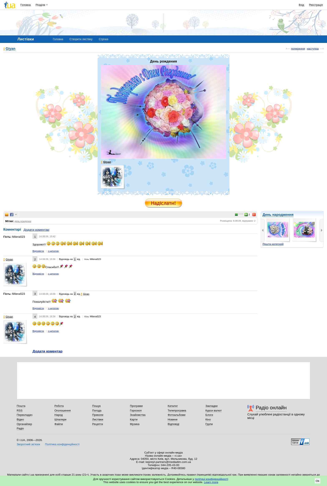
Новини (172, 419)
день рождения (23, 221)
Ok (317, 480)
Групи (209, 424)
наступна (313, 48)
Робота (59, 405)
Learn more (211, 482)
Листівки (97, 419)
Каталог (173, 405)
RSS (20, 410)
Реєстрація (316, 4)
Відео (20, 419)
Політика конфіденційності (62, 444)
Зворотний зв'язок (28, 444)
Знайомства (138, 414)
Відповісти (38, 251)
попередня (298, 48)
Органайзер (24, 424)
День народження (278, 215)
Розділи (40, 4)
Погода (96, 410)
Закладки (211, 405)
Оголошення (62, 410)
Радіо (20, 428)
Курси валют (213, 410)
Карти (133, 419)
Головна (25, 4)
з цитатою (53, 251)
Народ (58, 414)
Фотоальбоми (176, 414)
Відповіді (173, 424)
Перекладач (24, 414)
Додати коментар (36, 229)
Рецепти (97, 424)
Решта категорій (273, 244)
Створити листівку (80, 39)
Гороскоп (136, 410)
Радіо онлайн (271, 407)
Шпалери (60, 419)
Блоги (209, 414)
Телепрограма (177, 410)
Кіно (208, 419)
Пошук (96, 405)
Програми (136, 405)
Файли (58, 424)
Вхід (301, 4)
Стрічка (103, 39)
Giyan (10, 49)
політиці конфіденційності (211, 479)
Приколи (97, 414)
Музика (134, 424)
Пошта (21, 405)
